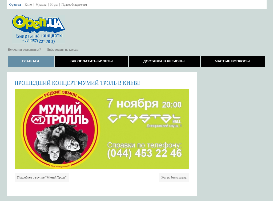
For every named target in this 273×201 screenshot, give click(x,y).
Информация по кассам (62, 49)
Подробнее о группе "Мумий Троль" (42, 177)
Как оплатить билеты (91, 61)
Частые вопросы (232, 61)
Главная (30, 61)
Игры (54, 4)
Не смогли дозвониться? (24, 49)
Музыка (41, 4)
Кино (28, 4)
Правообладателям (74, 4)
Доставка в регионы (164, 61)
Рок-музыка (179, 177)
